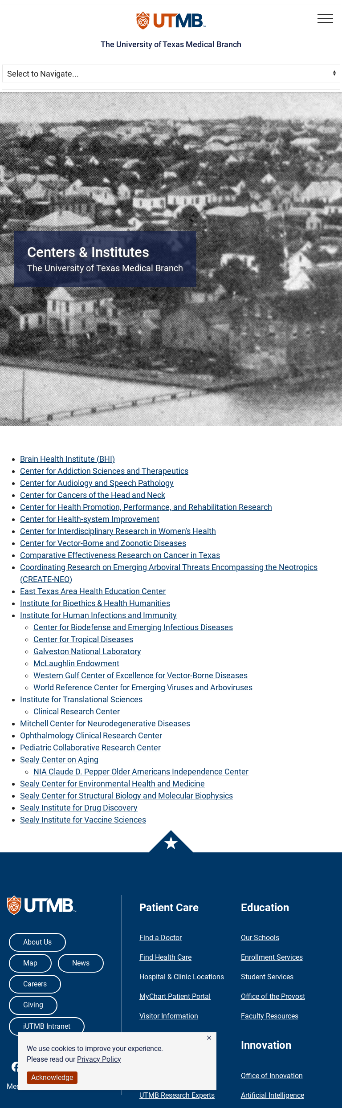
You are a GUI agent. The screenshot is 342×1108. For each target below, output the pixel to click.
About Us (37, 942)
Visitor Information (168, 1016)
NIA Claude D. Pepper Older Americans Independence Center (140, 771)
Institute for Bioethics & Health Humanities (95, 603)
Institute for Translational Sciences (81, 699)
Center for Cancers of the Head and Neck (92, 495)
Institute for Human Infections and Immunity (98, 615)
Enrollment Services (272, 957)
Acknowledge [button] (52, 1077)
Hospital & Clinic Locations (181, 977)
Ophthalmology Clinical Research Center (91, 735)
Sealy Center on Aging (59, 759)
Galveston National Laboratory (87, 651)
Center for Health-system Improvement (89, 519)
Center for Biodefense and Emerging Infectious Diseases (133, 627)
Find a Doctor (160, 937)
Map (30, 963)
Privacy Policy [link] (99, 1059)
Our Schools (260, 937)
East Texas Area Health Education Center (93, 591)
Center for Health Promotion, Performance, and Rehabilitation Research (146, 507)
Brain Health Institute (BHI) (67, 459)
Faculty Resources (269, 1016)
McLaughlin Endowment (76, 663)
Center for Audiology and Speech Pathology (97, 483)
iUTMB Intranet (46, 1026)
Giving (33, 1005)
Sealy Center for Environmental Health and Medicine (112, 783)
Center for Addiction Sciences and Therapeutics (104, 471)
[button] (209, 1038)
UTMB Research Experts (177, 1095)
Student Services (267, 977)
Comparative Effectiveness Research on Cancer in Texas (120, 555)
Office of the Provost (273, 996)
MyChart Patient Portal (175, 996)
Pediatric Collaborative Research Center (90, 747)
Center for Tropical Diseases (83, 639)
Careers (35, 984)
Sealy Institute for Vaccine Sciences (83, 819)
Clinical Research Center (76, 711)
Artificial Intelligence (272, 1095)
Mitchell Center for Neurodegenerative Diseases (105, 723)
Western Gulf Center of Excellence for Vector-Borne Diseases (140, 675)
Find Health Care (165, 957)
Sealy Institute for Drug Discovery (79, 807)
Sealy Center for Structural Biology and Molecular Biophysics (126, 795)
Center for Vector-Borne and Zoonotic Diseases (103, 543)
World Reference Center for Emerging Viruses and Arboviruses (142, 687)
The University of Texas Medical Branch (171, 44)
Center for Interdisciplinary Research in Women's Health (118, 531)
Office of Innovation (272, 1075)
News (81, 963)
